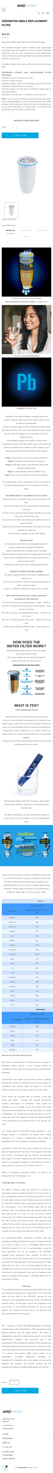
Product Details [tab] (34, 231)
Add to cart (20, 135)
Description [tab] (17, 231)
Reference (4, 219)
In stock (4, 225)
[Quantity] (13, 127)
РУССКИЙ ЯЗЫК (8, 1456)
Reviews (35, 237)
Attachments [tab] (20, 237)
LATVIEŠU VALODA (8, 1452)
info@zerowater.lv (8, 1429)
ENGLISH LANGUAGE (9, 1459)
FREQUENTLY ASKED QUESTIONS (26, 121)
